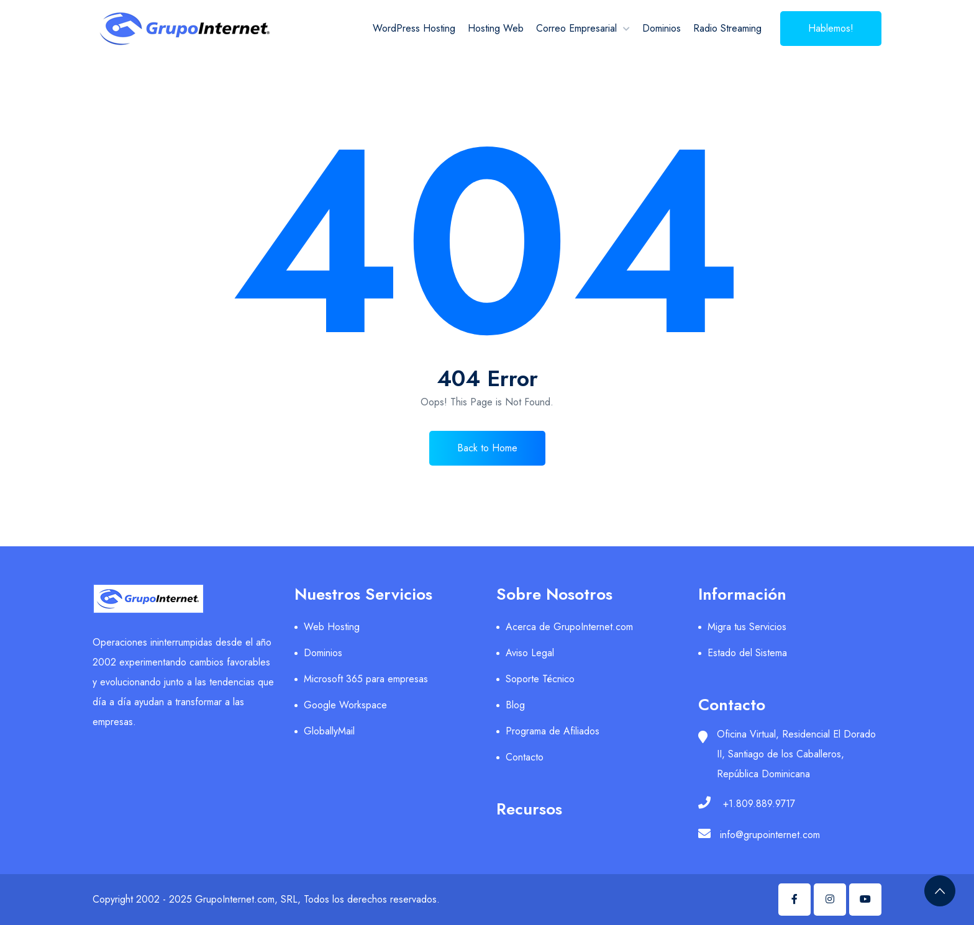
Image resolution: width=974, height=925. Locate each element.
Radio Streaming (727, 28)
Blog (515, 705)
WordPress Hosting (414, 28)
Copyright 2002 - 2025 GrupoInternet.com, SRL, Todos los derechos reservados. (266, 899)
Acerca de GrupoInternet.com (569, 627)
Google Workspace (345, 705)
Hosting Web (496, 28)
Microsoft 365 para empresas (366, 679)
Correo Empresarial (576, 28)
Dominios (661, 28)
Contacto (525, 757)
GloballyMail (329, 731)
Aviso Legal (530, 653)
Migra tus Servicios (747, 627)
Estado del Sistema (747, 653)
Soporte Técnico (540, 679)
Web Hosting (332, 627)
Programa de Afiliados (552, 731)
